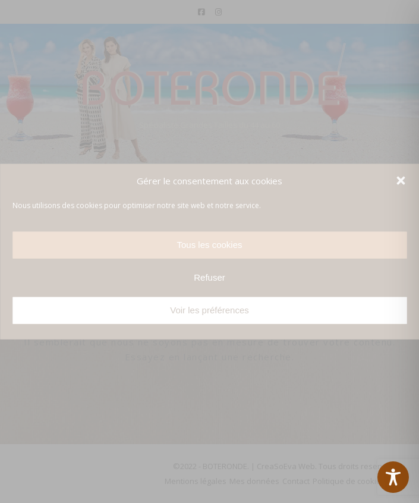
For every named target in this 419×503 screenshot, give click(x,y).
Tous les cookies (209, 245)
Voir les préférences (209, 310)
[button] (401, 181)
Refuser (209, 277)
